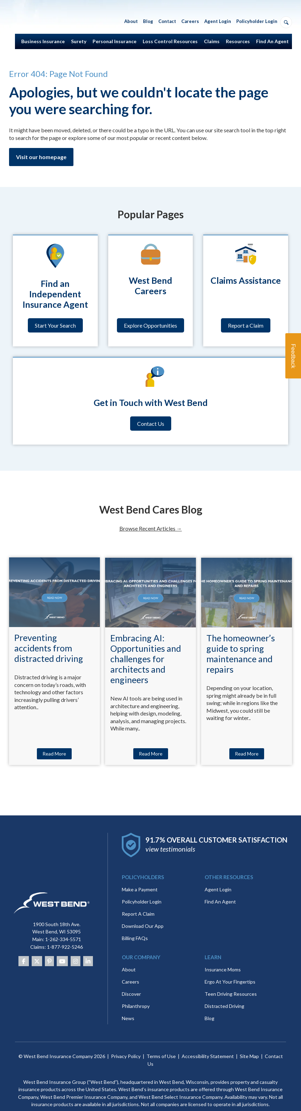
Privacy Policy (126, 1044)
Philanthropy (136, 994)
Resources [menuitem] (238, 41)
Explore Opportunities (150, 325)
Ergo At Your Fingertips (230, 969)
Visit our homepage (41, 157)
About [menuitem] (131, 21)
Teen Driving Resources (231, 982)
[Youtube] (62, 949)
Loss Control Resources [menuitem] (170, 41)
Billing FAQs (135, 926)
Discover (131, 982)
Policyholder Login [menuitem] (256, 21)
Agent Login (218, 877)
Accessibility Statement (208, 1044)
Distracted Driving (224, 994)
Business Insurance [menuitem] (43, 41)
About (129, 957)
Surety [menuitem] (78, 41)
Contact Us (150, 423)
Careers (130, 969)
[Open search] (286, 22)
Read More (54, 754)
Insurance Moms (223, 957)
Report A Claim (138, 902)
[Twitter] (37, 949)
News (128, 1006)
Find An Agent (220, 889)
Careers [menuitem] (190, 21)
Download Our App (143, 914)
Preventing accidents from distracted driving (48, 648)
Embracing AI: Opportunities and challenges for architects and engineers (145, 659)
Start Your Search (55, 325)
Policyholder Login (141, 889)
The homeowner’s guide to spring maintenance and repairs (240, 653)
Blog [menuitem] (148, 21)
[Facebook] (23, 949)
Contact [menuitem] (167, 21)
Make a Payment (140, 877)
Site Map (249, 1044)
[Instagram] (75, 949)
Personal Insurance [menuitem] (114, 41)
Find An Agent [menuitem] (272, 41)
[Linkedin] (88, 949)
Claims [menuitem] (212, 41)
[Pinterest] (49, 949)
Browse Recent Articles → (150, 528)
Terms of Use (161, 1044)
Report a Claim (245, 325)
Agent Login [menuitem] (217, 21)
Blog (209, 1006)
